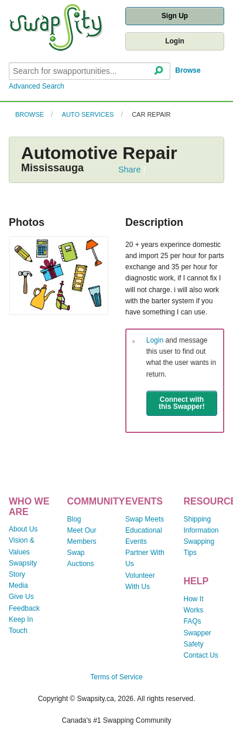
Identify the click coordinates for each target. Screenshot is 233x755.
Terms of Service (116, 677)
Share (129, 169)
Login (174, 41)
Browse (187, 70)
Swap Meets (144, 519)
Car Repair (151, 114)
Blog (74, 519)
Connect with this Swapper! (182, 403)
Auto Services (88, 114)
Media (18, 585)
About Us (23, 529)
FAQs (192, 621)
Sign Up (175, 16)
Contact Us (201, 655)
